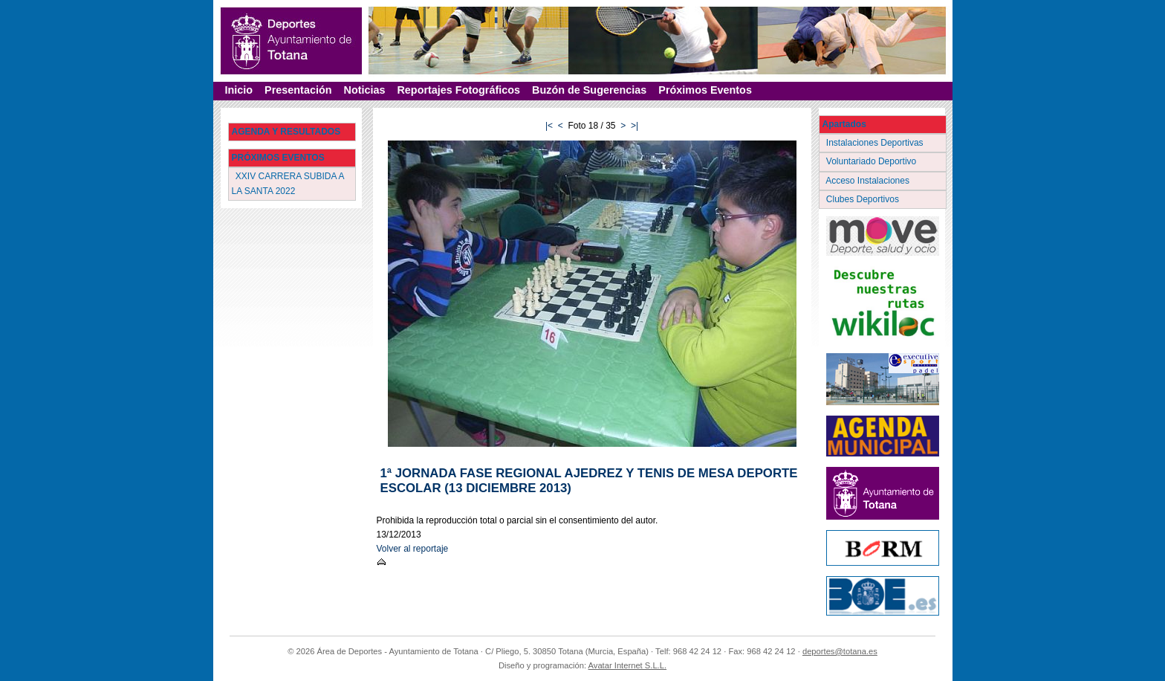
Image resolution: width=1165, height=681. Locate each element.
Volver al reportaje (413, 548)
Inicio (239, 90)
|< (549, 125)
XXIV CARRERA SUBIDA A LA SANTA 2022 (288, 183)
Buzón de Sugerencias (589, 90)
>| (634, 125)
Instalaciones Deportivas (876, 143)
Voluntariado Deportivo (872, 161)
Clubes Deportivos (864, 199)
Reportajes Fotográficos (458, 90)
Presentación (298, 90)
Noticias (364, 90)
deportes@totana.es (839, 651)
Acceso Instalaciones (869, 180)
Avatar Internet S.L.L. (627, 665)
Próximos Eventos (705, 90)
